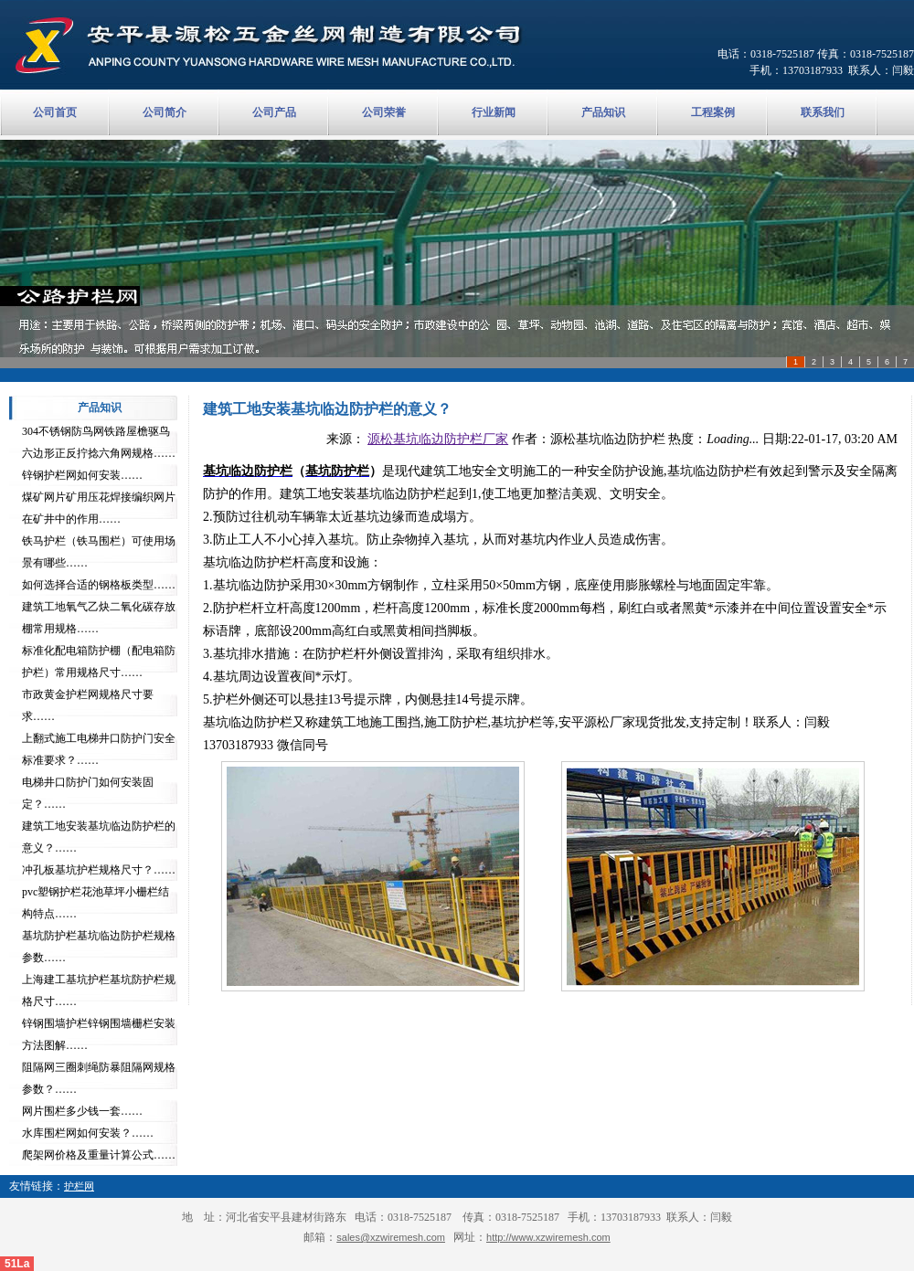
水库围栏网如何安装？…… (88, 1133)
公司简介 (164, 112)
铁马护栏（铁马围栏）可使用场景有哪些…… (98, 552)
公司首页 (55, 112)
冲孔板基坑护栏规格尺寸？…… (98, 869)
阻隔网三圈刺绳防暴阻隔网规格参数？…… (98, 1078)
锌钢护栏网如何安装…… (82, 475)
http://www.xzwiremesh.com (548, 1237)
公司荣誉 (384, 112)
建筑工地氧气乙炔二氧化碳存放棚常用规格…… (98, 617)
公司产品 (274, 112)
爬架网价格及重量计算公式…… (98, 1155)
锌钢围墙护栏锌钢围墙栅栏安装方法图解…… (98, 1034)
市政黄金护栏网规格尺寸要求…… (88, 705)
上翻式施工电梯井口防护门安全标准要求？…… (98, 749)
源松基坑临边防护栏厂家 (437, 439)
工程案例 (713, 112)
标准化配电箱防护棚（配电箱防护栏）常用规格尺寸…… (98, 661)
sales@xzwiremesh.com (390, 1237)
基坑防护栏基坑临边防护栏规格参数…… (98, 946)
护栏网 (79, 1186)
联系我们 (823, 112)
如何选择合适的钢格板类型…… (98, 584)
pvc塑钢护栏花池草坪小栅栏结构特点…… (95, 902)
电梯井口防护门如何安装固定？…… (88, 793)
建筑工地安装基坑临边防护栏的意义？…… (98, 837)
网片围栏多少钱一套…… (82, 1111)
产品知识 (603, 112)
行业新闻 (493, 112)
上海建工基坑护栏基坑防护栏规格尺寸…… (98, 990)
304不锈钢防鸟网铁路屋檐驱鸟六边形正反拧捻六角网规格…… (98, 442)
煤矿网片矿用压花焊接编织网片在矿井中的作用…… (98, 508)
